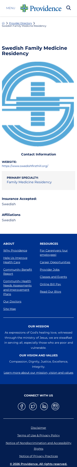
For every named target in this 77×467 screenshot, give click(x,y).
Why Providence (15, 250)
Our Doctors (12, 301)
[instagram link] (55, 406)
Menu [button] (10, 8)
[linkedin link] (44, 406)
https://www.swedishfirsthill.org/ (25, 166)
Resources (49, 244)
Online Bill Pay (50, 284)
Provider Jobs (50, 269)
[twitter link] (33, 406)
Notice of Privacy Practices (38, 456)
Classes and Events (53, 277)
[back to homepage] (3, 23)
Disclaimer (38, 427)
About (8, 244)
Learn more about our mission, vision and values (38, 372)
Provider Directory (20, 23)
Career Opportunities (55, 262)
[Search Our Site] (68, 8)
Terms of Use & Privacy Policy (38, 435)
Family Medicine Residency (29, 182)
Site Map (9, 309)
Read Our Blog (50, 291)
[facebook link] (21, 406)
